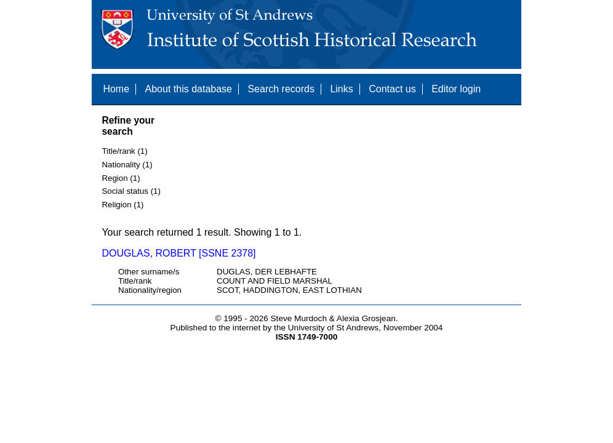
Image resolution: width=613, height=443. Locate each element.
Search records (281, 89)
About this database (188, 89)
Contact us (392, 89)
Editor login (456, 89)
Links (341, 89)
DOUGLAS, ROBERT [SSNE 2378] (178, 253)
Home (116, 89)
